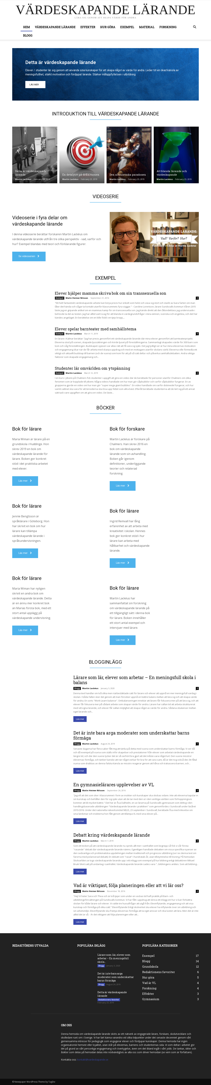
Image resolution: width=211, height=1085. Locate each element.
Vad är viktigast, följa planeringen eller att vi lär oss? (128, 885)
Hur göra (107, 27)
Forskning (167, 27)
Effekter (87, 27)
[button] (194, 27)
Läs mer (80, 719)
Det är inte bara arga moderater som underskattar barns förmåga (131, 735)
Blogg (27, 35)
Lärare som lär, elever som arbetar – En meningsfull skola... (113, 958)
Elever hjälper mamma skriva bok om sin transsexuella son (110, 293)
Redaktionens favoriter (109, 999)
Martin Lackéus (23, 179)
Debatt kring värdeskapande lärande (111, 835)
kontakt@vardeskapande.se (92, 1059)
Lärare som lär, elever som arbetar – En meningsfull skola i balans (134, 680)
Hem (26, 27)
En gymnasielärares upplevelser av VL (113, 785)
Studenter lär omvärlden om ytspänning (92, 368)
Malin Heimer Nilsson (77, 298)
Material (146, 27)
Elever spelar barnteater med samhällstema (95, 328)
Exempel (127, 27)
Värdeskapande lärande (55, 27)
